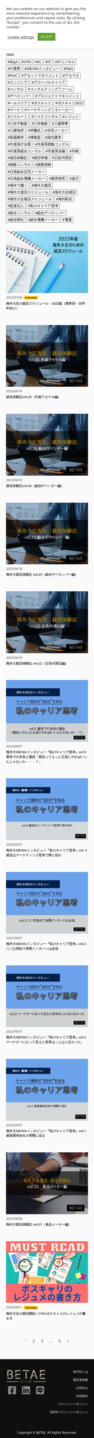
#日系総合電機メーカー (26, 178)
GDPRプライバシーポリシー (69, 1412)
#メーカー (63, 109)
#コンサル (16, 89)
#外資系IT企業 (19, 144)
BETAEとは (80, 1372)
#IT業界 (14, 68)
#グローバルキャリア (48, 82)
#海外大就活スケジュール (28, 192)
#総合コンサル (19, 212)
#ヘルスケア (17, 103)
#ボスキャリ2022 (69, 103)
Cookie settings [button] (21, 37)
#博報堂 (34, 137)
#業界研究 (57, 178)
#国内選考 (53, 137)
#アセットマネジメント (40, 75)
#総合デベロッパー (50, 212)
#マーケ (14, 109)
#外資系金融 (55, 151)
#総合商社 (16, 219)
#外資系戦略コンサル (52, 144)
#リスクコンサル (44, 116)
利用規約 (82, 1396)
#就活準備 (39, 157)
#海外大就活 (41, 185)
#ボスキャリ (41, 103)
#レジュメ (70, 116)
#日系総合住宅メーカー (26, 171)
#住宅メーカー (56, 130)
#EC (38, 61)
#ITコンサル (65, 61)
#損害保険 (43, 164)
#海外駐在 (64, 199)
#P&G (68, 68)
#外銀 (73, 151)
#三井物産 (39, 123)
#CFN (26, 61)
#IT (48, 61)
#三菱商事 (60, 123)
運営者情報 (80, 1380)
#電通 (66, 219)
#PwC (12, 75)
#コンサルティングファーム (50, 89)
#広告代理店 (61, 157)
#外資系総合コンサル (24, 151)
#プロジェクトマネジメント (57, 95)
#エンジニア (17, 82)
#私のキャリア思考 (43, 205)
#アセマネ (71, 75)
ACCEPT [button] (46, 36)
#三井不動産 (17, 123)
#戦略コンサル (19, 164)
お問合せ (82, 1388)
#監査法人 (16, 205)
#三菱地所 (16, 130)
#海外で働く (17, 185)
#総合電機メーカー (43, 219)
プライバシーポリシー (73, 1404)
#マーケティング (37, 109)
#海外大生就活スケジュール (30, 199)
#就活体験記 (17, 157)
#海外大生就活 (64, 192)
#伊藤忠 (34, 130)
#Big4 (12, 61)
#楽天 (73, 178)
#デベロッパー (19, 95)
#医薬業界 (16, 137)
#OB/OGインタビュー (41, 68)
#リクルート (17, 116)
